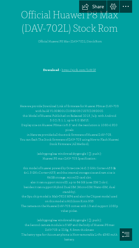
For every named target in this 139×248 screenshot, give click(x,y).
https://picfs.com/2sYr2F (79, 70)
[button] (93, 6)
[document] (69, 124)
